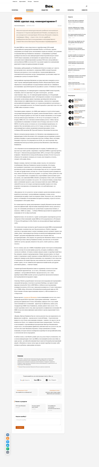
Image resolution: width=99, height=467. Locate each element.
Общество (44, 10)
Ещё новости (77, 89)
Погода (30, 1)
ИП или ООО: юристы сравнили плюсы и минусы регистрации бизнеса (76, 21)
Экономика (29, 10)
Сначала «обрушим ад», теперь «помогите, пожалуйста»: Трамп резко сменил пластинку (76, 28)
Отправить (20, 427)
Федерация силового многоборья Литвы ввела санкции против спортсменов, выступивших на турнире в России (77, 76)
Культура (71, 10)
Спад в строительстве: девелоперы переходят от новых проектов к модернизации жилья (76, 83)
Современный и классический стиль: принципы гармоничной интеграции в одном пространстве (76, 62)
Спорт (58, 10)
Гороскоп (36, 1)
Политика (15, 10)
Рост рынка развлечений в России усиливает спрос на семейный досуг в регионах (77, 35)
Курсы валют (22, 1)
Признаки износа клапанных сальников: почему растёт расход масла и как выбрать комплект (76, 49)
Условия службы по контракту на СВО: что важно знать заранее (76, 55)
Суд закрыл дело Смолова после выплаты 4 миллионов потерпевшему (76, 69)
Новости (15, 1)
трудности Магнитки (30, 297)
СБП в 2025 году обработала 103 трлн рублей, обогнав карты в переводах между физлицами (76, 42)
